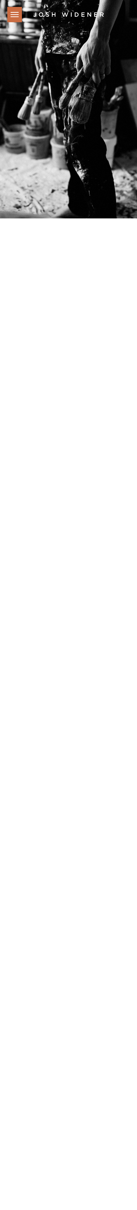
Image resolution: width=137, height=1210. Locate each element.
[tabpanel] (68, 109)
